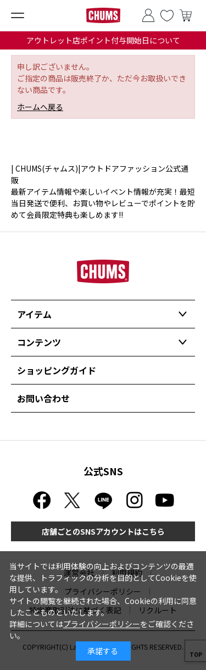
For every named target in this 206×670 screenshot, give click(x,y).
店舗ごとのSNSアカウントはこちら (103, 531)
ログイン (148, 15)
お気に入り (167, 15)
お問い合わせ (43, 398)
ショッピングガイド (56, 370)
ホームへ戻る (40, 106)
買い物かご (185, 15)
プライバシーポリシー (101, 623)
